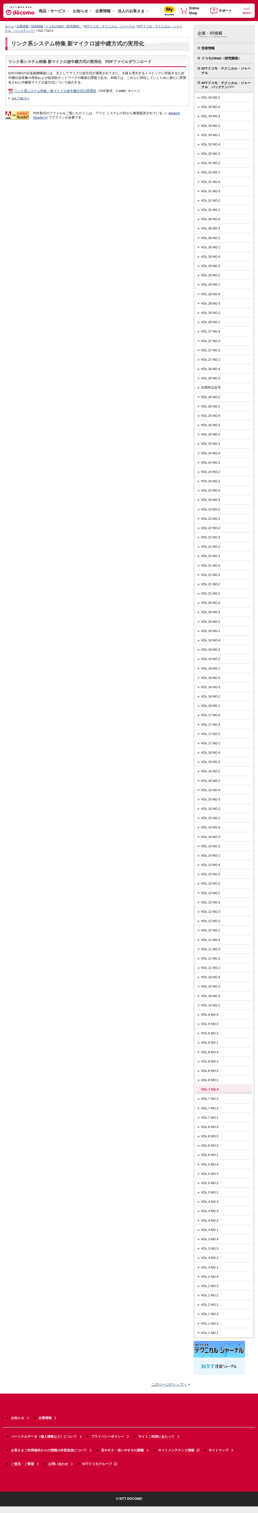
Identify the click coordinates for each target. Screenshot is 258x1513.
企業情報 (103, 11)
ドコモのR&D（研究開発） (63, 26)
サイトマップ (218, 1450)
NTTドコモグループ (100, 1464)
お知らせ (80, 11)
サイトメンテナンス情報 (179, 1450)
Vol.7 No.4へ (21, 98)
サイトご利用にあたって (156, 1437)
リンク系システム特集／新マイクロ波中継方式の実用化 (55, 91)
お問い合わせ (58, 1464)
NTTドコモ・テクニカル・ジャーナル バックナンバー (226, 85)
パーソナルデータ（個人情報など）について (44, 1437)
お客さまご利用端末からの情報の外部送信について (49, 1450)
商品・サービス (52, 11)
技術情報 (37, 26)
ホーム (9, 26)
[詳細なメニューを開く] (246, 10)
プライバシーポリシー (107, 1437)
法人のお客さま (131, 11)
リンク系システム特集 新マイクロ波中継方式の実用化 (77, 44)
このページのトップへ (169, 1384)
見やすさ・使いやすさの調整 (122, 1450)
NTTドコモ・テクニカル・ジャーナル (109, 26)
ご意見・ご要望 (22, 1464)
